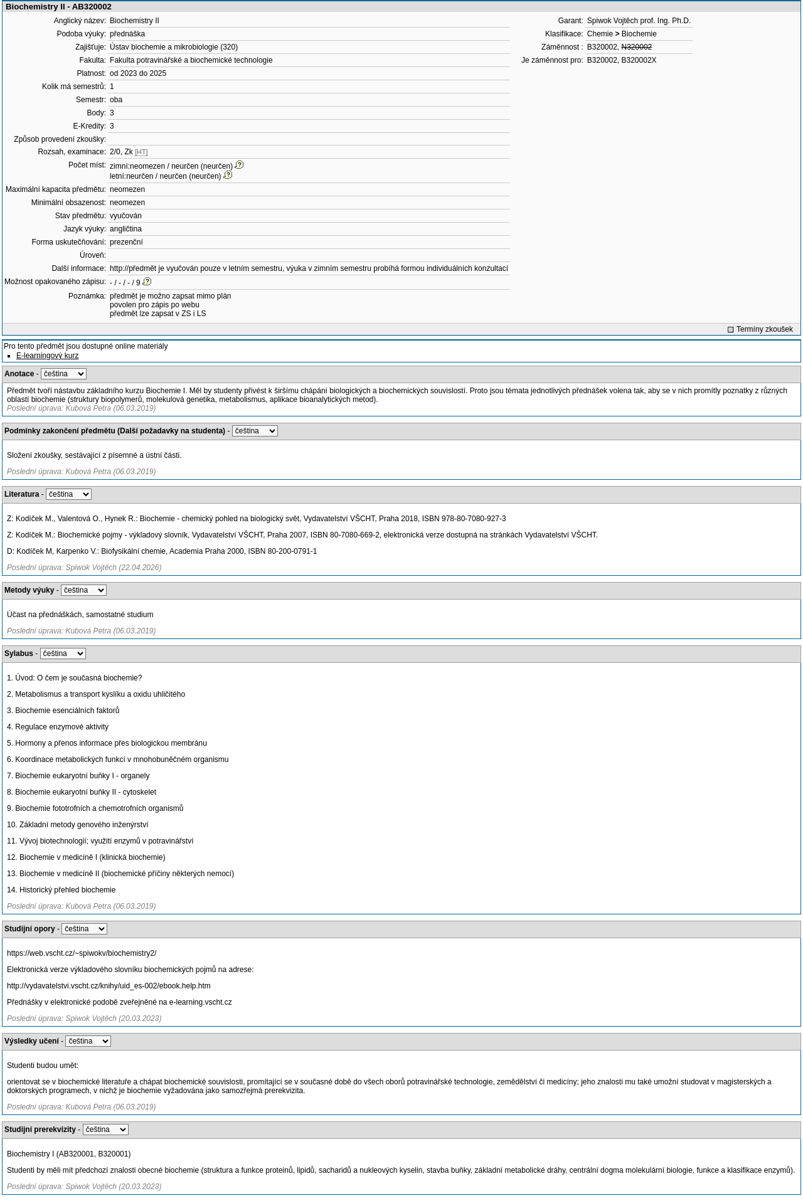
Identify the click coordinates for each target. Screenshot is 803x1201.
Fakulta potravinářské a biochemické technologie (191, 60)
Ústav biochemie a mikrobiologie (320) (174, 47)
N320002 (637, 47)
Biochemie (639, 33)
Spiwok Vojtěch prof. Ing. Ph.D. (639, 20)
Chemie (600, 33)
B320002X (639, 60)
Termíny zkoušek (765, 329)
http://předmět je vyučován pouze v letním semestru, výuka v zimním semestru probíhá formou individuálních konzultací (309, 268)
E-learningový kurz (47, 355)
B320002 (602, 47)
